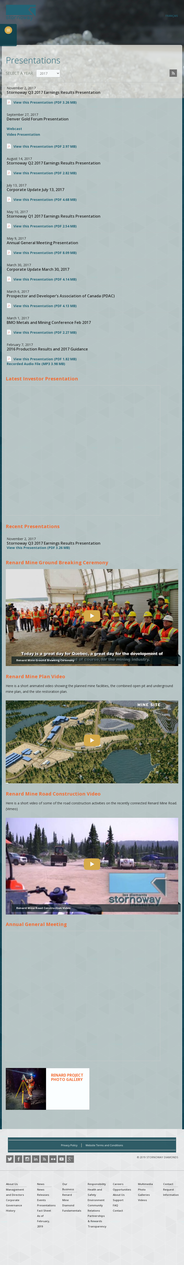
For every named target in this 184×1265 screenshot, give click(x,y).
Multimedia (145, 1184)
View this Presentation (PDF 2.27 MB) (45, 332)
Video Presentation (23, 134)
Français (172, 15)
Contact (118, 1210)
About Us (12, 1184)
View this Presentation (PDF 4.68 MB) (45, 199)
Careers (118, 1184)
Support (118, 1200)
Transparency (97, 1226)
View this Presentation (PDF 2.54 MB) (45, 226)
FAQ (115, 1205)
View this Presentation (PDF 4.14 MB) (45, 279)
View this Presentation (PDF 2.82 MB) (45, 173)
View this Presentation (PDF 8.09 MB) (45, 252)
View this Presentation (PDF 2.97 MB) (45, 146)
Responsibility (97, 1184)
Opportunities (122, 1189)
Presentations (46, 1205)
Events (41, 1200)
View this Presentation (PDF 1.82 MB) (45, 359)
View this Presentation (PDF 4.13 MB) (45, 306)
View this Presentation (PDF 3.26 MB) (45, 102)
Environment (96, 1200)
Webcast (14, 128)
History (10, 1210)
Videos (142, 1200)
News (40, 1184)
